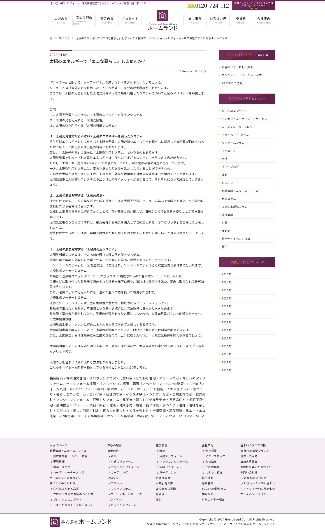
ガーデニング (119, 472)
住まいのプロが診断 (253, 445)
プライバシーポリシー (254, 494)
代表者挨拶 (212, 467)
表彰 (159, 499)
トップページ (58, 445)
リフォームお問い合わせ (259, 483)
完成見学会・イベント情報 (70, 456)
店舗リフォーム (169, 467)
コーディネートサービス (126, 494)
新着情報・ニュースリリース (68, 450)
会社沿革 (211, 461)
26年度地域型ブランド (255, 450)
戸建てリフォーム (122, 461)
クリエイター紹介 (213, 499)
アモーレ (116, 483)
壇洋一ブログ (61, 467)
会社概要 (211, 450)
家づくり (200, 71)
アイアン (116, 499)
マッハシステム (121, 488)
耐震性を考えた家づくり (256, 467)
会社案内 (208, 445)
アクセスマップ (215, 456)
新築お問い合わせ (255, 478)
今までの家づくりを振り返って (73, 505)
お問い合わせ (249, 472)
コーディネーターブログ (68, 472)
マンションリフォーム (125, 467)
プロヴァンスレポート (67, 499)
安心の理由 (114, 445)
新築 (113, 456)
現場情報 (59, 461)
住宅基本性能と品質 (66, 488)
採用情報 (208, 478)
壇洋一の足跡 (249, 456)
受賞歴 (160, 494)
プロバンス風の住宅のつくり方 (73, 494)
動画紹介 (208, 494)
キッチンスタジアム (123, 505)
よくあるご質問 (166, 488)
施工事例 (161, 445)
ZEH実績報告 (249, 461)
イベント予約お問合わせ (259, 488)
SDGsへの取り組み (214, 488)
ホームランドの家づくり (65, 478)
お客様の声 (163, 478)
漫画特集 (208, 483)
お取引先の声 (164, 483)
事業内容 (113, 450)
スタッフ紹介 (214, 472)
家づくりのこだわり (62, 483)
